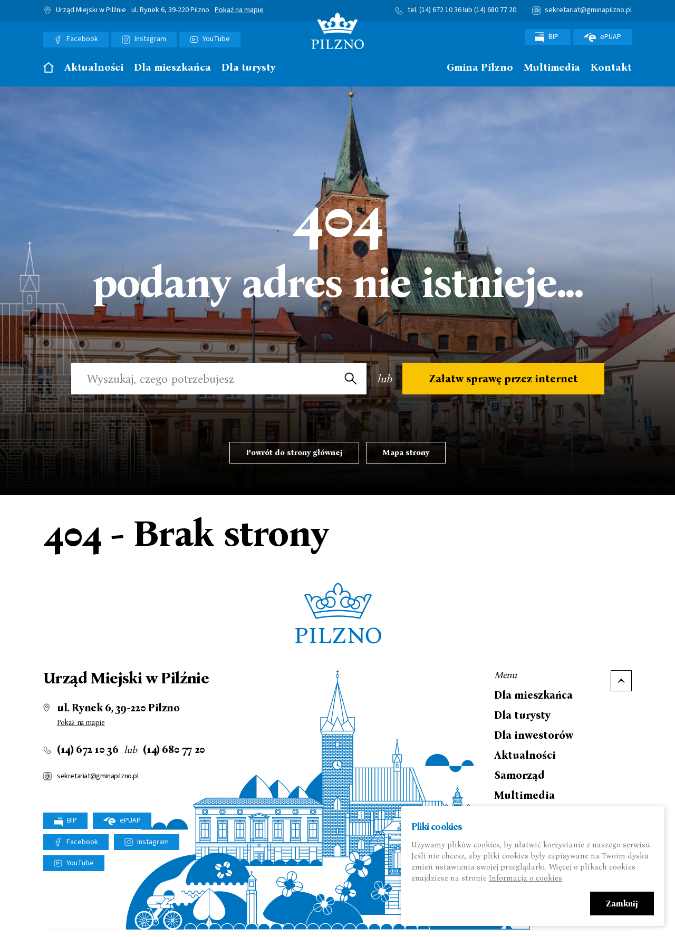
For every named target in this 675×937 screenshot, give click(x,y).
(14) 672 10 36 (440, 10)
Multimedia (552, 67)
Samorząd (519, 775)
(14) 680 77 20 (495, 10)
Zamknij (622, 905)
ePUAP (602, 37)
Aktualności (93, 67)
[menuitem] (48, 70)
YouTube (216, 39)
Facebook (82, 39)
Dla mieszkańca (172, 67)
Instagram (150, 39)
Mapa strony (405, 452)
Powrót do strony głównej (294, 452)
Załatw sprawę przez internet (503, 378)
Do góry (621, 680)
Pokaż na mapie (239, 10)
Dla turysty (248, 67)
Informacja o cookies (525, 879)
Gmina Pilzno (480, 67)
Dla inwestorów (533, 735)
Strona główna (48, 67)
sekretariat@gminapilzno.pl (588, 10)
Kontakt (611, 67)
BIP (547, 37)
